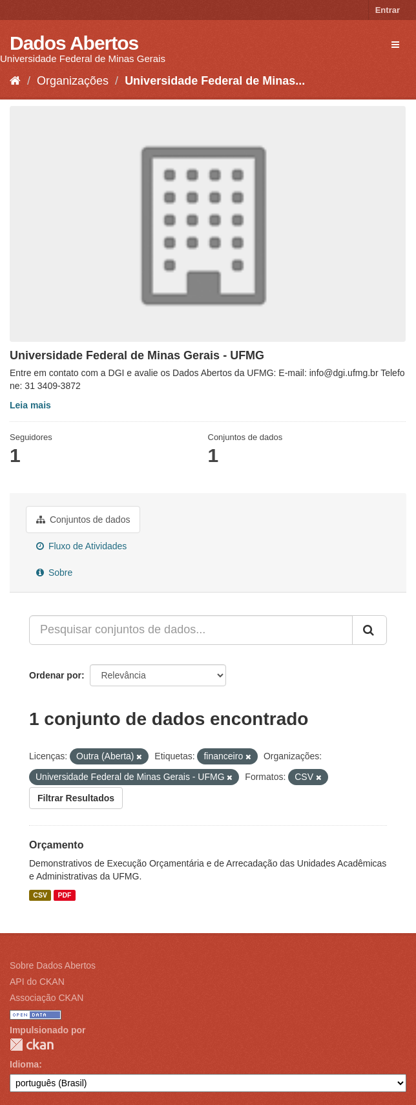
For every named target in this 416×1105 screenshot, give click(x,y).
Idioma (24, 1064)
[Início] (15, 80)
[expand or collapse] (395, 45)
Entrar (387, 10)
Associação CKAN (46, 998)
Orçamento (56, 844)
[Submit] (369, 630)
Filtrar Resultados (75, 798)
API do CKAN (37, 981)
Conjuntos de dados (83, 519)
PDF (64, 895)
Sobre (54, 572)
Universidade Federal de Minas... (215, 80)
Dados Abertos (74, 43)
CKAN (32, 1044)
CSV (40, 895)
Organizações (73, 80)
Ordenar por (55, 675)
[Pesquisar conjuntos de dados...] (191, 630)
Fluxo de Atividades (81, 546)
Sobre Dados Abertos (53, 965)
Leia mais (30, 405)
